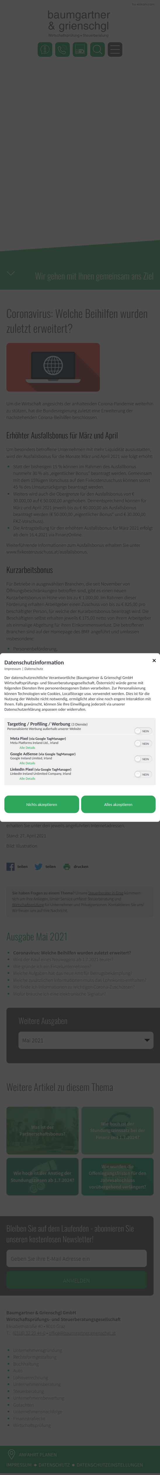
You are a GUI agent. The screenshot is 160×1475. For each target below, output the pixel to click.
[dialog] (80, 737)
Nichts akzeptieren (41, 804)
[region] (80, 752)
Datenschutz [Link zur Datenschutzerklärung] (34, 669)
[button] (137, 731)
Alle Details (27, 748)
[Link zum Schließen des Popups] (156, 661)
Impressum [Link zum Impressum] (12, 669)
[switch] (143, 730)
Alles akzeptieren (118, 804)
